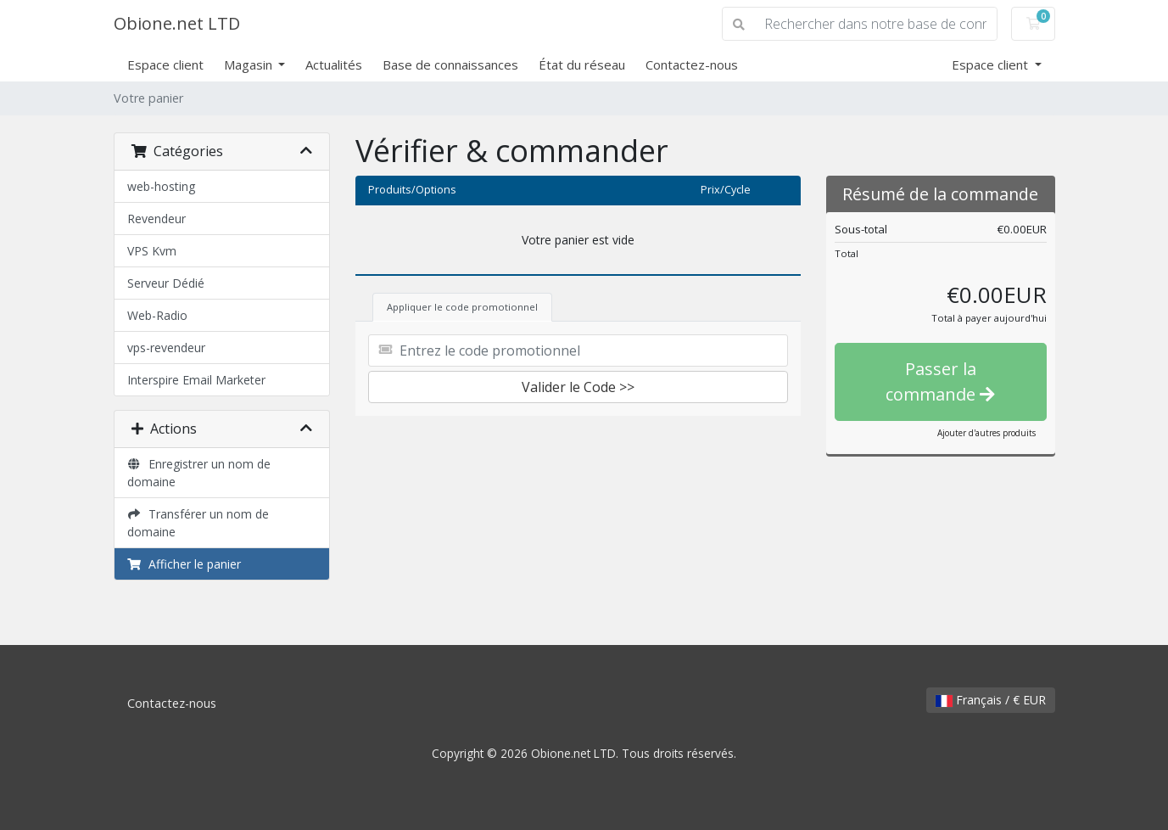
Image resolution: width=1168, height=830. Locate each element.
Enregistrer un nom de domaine (199, 473)
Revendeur (156, 218)
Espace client (165, 64)
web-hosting (161, 186)
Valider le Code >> (578, 387)
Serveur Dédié (165, 283)
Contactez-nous (691, 64)
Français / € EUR (991, 700)
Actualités (333, 64)
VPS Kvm (151, 251)
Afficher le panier (184, 564)
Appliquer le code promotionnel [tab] (462, 306)
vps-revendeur (166, 347)
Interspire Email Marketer (196, 380)
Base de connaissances (450, 64)
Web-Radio (157, 315)
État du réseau (582, 64)
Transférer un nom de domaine (198, 523)
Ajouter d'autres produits (986, 433)
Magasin (250, 64)
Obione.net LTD (177, 23)
